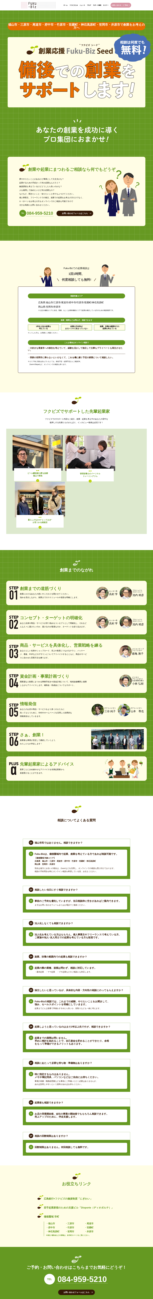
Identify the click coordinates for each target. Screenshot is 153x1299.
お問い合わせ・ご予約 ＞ (121, 5)
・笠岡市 (103, 1178)
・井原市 (50, 1182)
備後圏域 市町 (52, 1167)
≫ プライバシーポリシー (104, 1287)
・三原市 (68, 1174)
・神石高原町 (88, 1178)
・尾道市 (85, 1174)
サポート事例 (97, 5)
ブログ (89, 5)
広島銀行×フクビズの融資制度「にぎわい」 (69, 1145)
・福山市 (50, 1174)
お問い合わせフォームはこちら (77, 213)
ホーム (65, 5)
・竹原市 (50, 1178)
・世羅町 (68, 1178)
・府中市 (103, 1174)
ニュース (82, 5)
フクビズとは (73, 5)
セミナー (106, 5)
